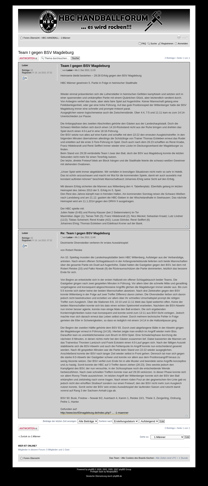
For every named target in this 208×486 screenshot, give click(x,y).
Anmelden (183, 43)
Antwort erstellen (28, 58)
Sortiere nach (119, 421)
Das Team (114, 458)
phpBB (91, 469)
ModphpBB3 (112, 472)
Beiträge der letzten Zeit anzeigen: (70, 421)
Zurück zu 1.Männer (30, 436)
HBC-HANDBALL (50, 38)
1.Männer (65, 38)
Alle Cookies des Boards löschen (137, 458)
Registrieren (167, 43)
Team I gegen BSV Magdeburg (46, 52)
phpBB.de (117, 476)
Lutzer (70, 70)
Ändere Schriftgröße (185, 37)
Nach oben (186, 227)
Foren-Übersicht (32, 38)
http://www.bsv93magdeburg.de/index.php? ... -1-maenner (95, 412)
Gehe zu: (144, 437)
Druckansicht (179, 37)
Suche (154, 43)
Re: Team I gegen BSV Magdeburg (85, 233)
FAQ (144, 43)
